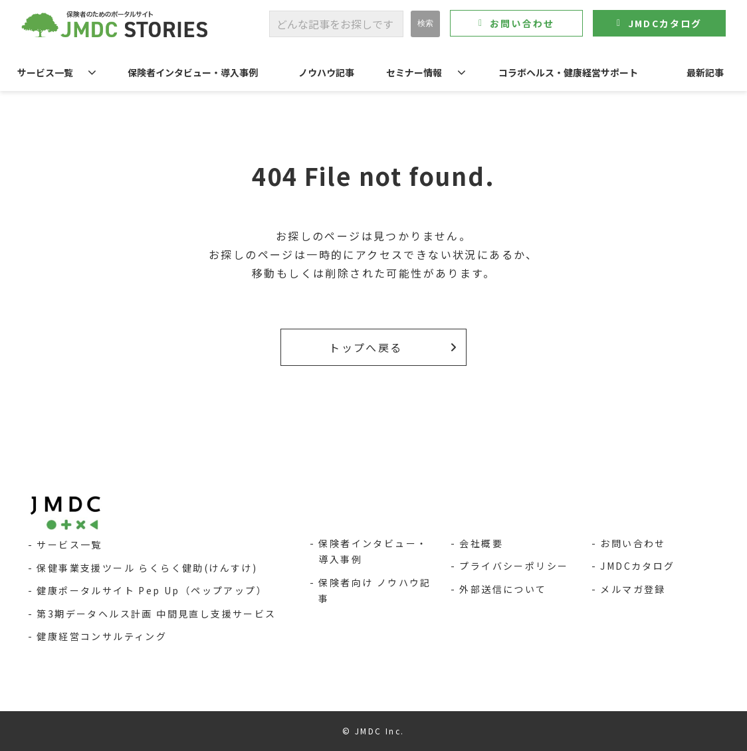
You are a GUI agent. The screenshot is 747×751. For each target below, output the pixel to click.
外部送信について (502, 589)
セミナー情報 (414, 72)
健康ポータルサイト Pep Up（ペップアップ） (152, 590)
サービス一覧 (45, 72)
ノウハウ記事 (326, 72)
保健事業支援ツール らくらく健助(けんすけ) (147, 567)
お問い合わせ (522, 23)
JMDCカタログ (665, 23)
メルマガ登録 (632, 589)
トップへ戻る (365, 347)
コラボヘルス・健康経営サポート (568, 72)
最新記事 (705, 72)
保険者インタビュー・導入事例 (193, 72)
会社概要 (481, 543)
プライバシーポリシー (513, 565)
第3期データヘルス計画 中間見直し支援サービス (156, 613)
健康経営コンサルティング (102, 636)
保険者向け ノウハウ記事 (374, 591)
